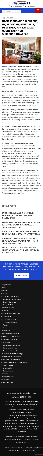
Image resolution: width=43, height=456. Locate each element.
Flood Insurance (32, 401)
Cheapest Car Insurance (30, 439)
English (6, 11)
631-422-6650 (30, 6)
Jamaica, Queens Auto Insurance (13, 418)
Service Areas (21, 432)
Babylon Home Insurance (33, 418)
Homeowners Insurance (22, 437)
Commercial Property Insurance (21, 412)
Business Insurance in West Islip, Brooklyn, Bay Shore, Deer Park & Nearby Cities (18, 215)
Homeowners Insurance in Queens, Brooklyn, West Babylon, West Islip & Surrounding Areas (20, 241)
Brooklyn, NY (22, 423)
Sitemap (17, 429)
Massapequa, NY (33, 423)
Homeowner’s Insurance (18, 401)
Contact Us (24, 429)
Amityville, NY (36, 426)
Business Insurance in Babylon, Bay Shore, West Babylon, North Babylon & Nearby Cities (20, 250)
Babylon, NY (27, 426)
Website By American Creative (25, 450)
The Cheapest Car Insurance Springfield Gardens (21, 415)
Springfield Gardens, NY (12, 421)
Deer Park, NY (18, 426)
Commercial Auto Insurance (21, 407)
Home (7, 401)
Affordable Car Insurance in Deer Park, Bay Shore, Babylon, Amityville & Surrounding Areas (21, 224)
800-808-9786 (16, 6)
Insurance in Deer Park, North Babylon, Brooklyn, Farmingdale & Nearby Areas (21, 233)
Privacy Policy (33, 429)
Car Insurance (8, 437)
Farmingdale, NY (7, 426)
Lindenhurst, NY (9, 429)
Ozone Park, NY (34, 421)
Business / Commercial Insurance (26, 404)
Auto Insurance (10, 404)
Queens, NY (24, 421)
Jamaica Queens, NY (11, 423)
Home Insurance (21, 442)
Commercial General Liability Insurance (21, 410)
